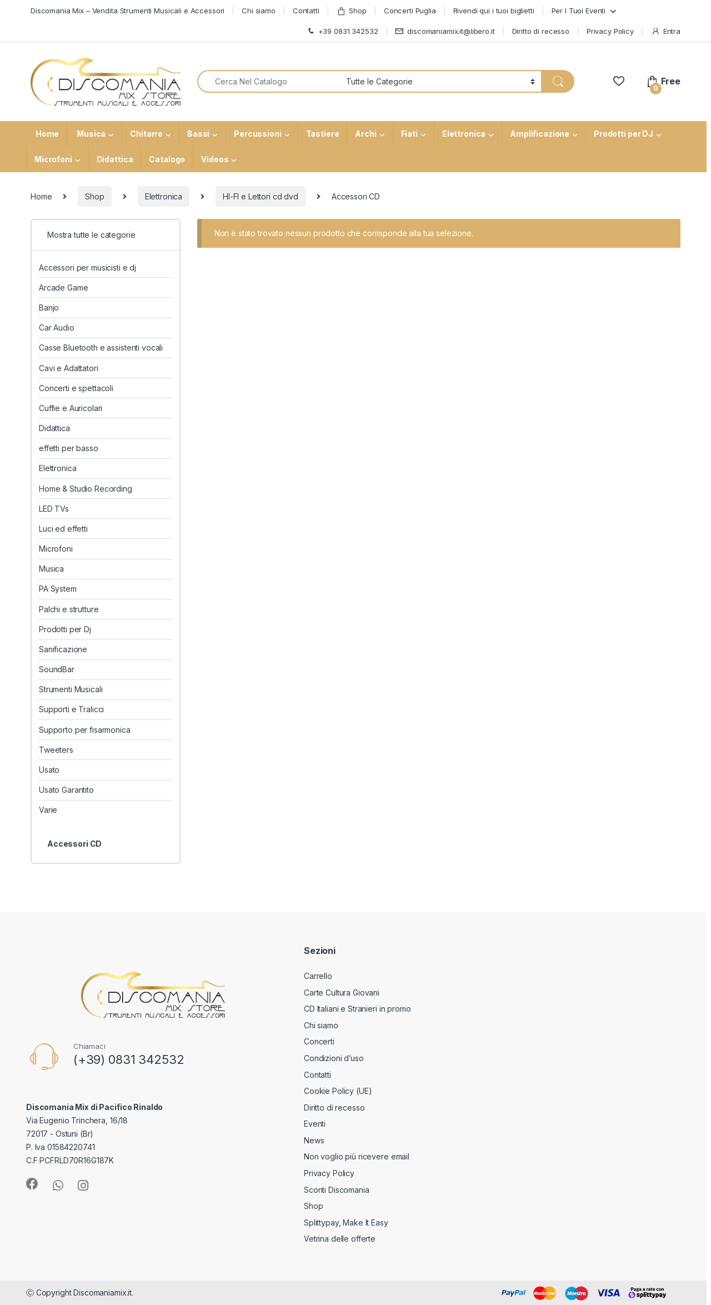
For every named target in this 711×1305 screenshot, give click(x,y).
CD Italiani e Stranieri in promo (357, 1008)
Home (46, 133)
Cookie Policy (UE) (338, 1091)
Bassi (198, 133)
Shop (352, 11)
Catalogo (167, 159)
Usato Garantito (66, 789)
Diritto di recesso (540, 31)
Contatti (306, 10)
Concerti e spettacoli (76, 388)
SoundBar (56, 669)
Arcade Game (63, 287)
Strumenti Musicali (70, 689)
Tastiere (322, 133)
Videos (214, 159)
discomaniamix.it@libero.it (444, 31)
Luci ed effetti (63, 528)
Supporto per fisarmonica (85, 729)
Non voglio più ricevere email (356, 1156)
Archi (365, 133)
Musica (90, 133)
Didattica (115, 159)
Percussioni (257, 133)
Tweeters (56, 749)
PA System (58, 588)
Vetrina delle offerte (339, 1238)
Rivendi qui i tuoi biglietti (493, 10)
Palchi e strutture (68, 609)
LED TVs (54, 508)
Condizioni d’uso (334, 1058)
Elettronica (463, 133)
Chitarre (146, 133)
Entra (665, 31)
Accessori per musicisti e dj (87, 267)
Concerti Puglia (410, 10)
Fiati (409, 133)
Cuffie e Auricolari (70, 408)
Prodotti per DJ (623, 133)
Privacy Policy (610, 31)
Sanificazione (63, 649)
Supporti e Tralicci (71, 709)
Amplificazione (539, 133)
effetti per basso (68, 448)
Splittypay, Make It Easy (346, 1222)
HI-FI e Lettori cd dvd (260, 196)
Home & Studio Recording (85, 488)
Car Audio (56, 327)
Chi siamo (259, 10)
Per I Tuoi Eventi (579, 10)
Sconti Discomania (336, 1189)
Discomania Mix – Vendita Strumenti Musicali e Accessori (127, 10)
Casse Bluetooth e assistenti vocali (101, 347)
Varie (48, 809)
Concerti (319, 1041)
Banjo (49, 307)
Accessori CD (74, 843)
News (314, 1140)
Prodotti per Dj (65, 629)
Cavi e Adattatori (68, 368)
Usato (49, 769)
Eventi (315, 1123)
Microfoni (53, 159)
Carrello (318, 976)
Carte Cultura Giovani (341, 992)
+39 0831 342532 (342, 31)
